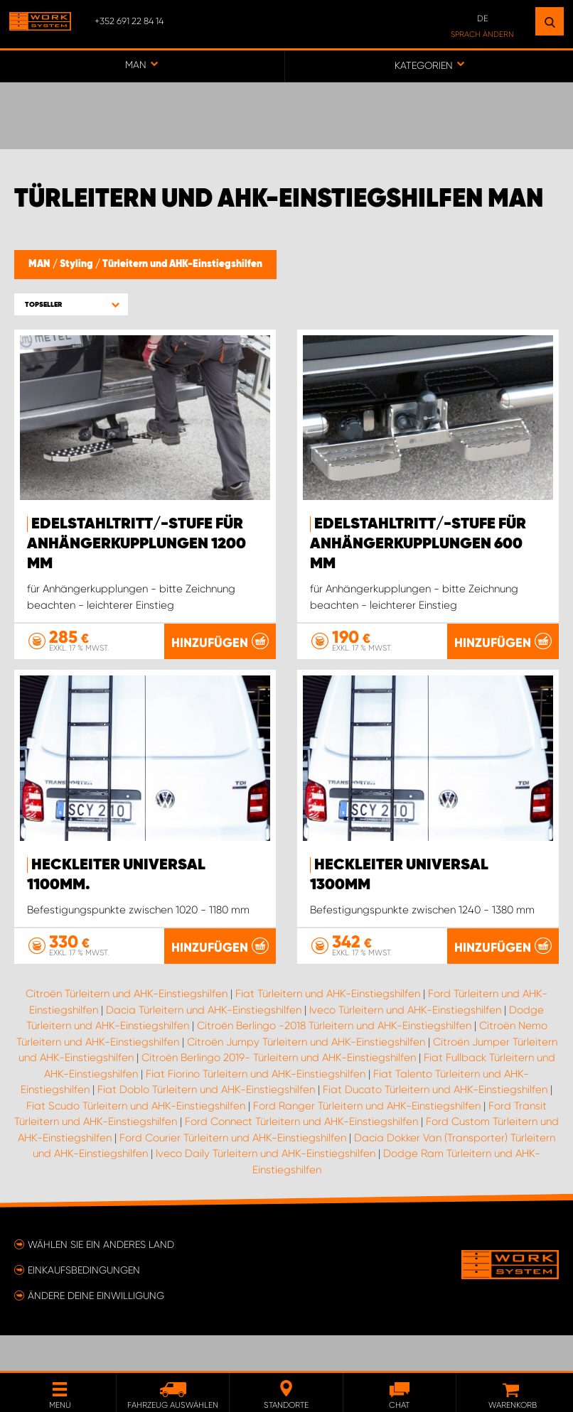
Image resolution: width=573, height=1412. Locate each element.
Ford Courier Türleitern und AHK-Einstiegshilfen (232, 1173)
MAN (40, 264)
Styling (77, 264)
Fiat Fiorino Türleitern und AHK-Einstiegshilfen (255, 1109)
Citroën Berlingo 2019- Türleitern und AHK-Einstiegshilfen (278, 1093)
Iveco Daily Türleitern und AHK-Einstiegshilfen (265, 1189)
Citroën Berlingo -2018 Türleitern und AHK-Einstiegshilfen (334, 1061)
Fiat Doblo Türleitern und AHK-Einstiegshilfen (206, 1125)
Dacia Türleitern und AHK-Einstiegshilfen (203, 1045)
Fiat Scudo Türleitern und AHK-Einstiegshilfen (135, 1141)
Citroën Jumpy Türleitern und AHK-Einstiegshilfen (306, 1077)
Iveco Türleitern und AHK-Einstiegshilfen (405, 1045)
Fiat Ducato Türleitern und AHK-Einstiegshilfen (435, 1125)
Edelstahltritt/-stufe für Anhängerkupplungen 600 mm (418, 544)
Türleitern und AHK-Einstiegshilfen (182, 264)
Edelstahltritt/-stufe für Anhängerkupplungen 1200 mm (136, 544)
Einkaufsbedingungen (84, 1305)
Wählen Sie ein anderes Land (101, 1280)
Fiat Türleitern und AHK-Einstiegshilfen (327, 1029)
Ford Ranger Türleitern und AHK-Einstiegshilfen (367, 1141)
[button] (71, 304)
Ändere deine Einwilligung (96, 1331)
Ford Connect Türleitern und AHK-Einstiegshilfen (301, 1157)
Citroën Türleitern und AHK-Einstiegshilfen (126, 1029)
